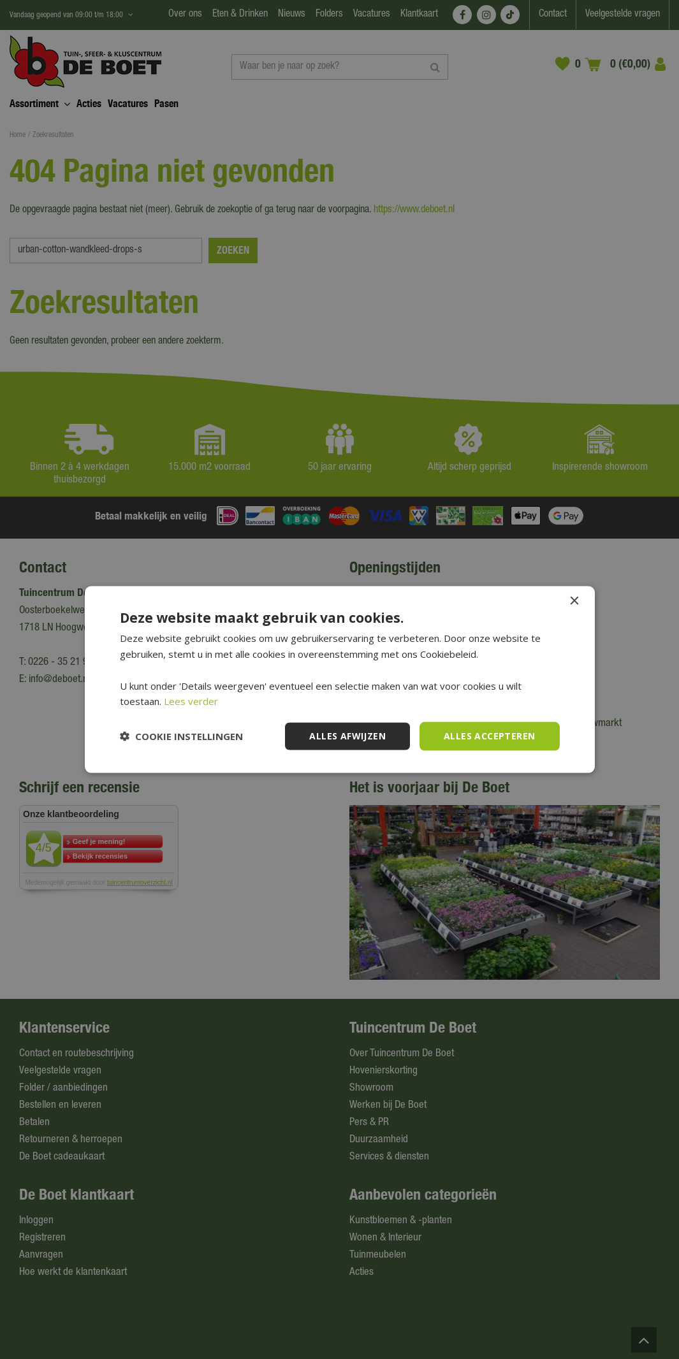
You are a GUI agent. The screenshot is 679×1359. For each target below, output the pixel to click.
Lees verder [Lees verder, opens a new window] (191, 701)
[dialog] (339, 679)
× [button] (574, 601)
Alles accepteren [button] (489, 736)
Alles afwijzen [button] (347, 736)
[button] (181, 736)
